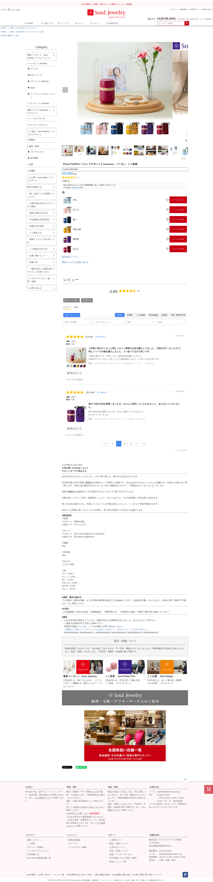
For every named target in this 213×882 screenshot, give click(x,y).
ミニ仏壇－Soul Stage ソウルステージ (39, 179)
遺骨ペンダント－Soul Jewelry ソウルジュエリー (39, 56)
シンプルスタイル (37, 118)
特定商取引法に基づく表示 (80, 874)
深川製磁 (34, 158)
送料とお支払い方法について (87, 807)
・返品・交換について (118, 851)
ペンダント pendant (38, 63)
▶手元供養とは (34, 187)
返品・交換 (113, 787)
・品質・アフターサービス (120, 854)
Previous (65, 90)
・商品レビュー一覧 (117, 861)
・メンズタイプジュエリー (37, 851)
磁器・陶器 (34, 146)
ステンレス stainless (39, 81)
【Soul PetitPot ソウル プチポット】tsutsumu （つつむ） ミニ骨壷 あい (124, 363)
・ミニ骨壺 (30, 843)
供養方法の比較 (35, 226)
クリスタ (34, 68)
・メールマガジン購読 (76, 847)
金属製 (32, 171)
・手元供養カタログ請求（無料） (123, 858)
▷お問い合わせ (34, 288)
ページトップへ (185, 779)
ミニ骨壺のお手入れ (37, 249)
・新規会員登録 (73, 840)
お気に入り (47, 23)
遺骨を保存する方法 (37, 213)
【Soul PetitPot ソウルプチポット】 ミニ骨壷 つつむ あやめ (119, 419)
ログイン (174, 9)
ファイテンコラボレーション (42, 95)
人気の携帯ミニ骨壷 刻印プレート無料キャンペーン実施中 (106, 4)
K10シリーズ (36, 75)
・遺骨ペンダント (33, 840)
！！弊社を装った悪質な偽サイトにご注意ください (39, 270)
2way (32, 87)
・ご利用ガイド (115, 840)
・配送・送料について (118, 843)
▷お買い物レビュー (36, 255)
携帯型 (32, 140)
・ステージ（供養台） (35, 847)
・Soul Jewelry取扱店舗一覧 (38, 858)
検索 (186, 23)
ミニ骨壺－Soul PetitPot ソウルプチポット (23, 28)
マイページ (64, 23)
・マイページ (72, 843)
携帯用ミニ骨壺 (13, 36)
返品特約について (70, 257)
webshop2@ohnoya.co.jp (168, 791)
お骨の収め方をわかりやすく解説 (39, 204)
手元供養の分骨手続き (38, 219)
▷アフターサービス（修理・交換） (38, 280)
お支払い (29, 787)
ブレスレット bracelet (39, 103)
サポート (112, 835)
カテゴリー (30, 835)
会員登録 (183, 9)
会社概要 (31, 874)
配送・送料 (71, 787)
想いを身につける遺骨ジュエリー (39, 195)
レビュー (95, 23)
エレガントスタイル (38, 125)
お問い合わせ (207, 9)
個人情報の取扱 (102, 874)
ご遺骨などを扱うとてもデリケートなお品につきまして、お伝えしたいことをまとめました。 (107, 629)
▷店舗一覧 (32, 262)
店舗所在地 (154, 835)
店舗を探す (112, 23)
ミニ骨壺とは (34, 233)
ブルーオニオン (37, 152)
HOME (29, 23)
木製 (42, 32)
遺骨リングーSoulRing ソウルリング (38, 111)
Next (184, 90)
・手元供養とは (32, 854)
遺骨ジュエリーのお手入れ (39, 241)
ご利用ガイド (194, 9)
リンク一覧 (59, 874)
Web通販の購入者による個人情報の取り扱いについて (137, 874)
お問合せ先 (154, 787)
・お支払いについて (117, 847)
